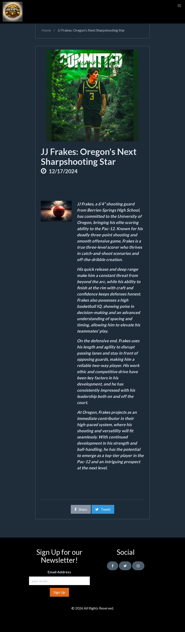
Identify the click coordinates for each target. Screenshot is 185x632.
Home (46, 30)
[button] (179, 5)
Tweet (102, 509)
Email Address (59, 572)
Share (81, 509)
